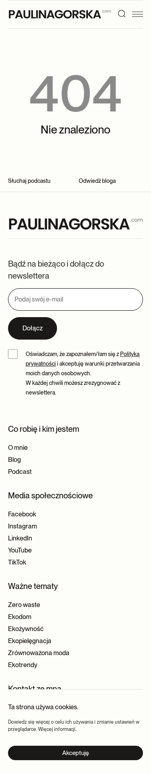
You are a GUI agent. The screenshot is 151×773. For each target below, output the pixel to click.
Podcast (20, 472)
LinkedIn (20, 538)
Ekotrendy (22, 665)
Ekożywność (26, 629)
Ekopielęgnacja (29, 641)
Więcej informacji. (57, 729)
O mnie (18, 447)
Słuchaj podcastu (29, 181)
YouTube (20, 550)
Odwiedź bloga (97, 181)
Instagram (22, 526)
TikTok (17, 562)
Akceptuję (75, 753)
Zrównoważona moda (38, 653)
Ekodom (19, 617)
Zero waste (24, 605)
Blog (14, 459)
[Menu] (140, 14)
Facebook (22, 514)
